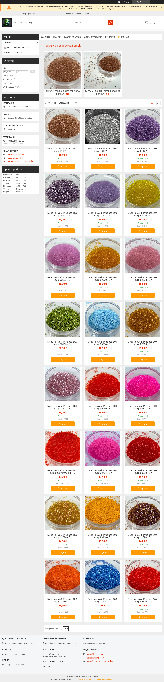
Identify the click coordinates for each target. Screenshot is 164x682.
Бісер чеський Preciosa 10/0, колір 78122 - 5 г (62, 214)
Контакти (110, 37)
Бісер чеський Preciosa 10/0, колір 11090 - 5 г (142, 536)
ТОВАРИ (8, 42)
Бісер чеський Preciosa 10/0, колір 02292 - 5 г (62, 278)
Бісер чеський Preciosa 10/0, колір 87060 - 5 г (142, 343)
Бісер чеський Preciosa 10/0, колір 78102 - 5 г (102, 149)
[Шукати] (110, 22)
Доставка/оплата (93, 37)
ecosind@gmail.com (16, 158)
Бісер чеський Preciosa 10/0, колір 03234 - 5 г (102, 343)
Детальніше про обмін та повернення (59, 643)
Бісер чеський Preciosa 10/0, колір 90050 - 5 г (102, 407)
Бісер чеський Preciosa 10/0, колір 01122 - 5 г (142, 149)
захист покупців (72, 37)
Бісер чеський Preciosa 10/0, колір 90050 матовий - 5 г (62, 471)
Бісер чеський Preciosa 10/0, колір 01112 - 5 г (62, 149)
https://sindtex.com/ (16, 155)
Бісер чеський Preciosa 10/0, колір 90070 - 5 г (142, 471)
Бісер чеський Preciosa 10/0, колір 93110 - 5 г (102, 536)
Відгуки (57, 37)
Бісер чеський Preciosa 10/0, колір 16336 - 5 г (102, 600)
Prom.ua (95, 677)
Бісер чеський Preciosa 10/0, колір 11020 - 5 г (62, 536)
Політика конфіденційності (103, 679)
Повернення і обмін (13, 52)
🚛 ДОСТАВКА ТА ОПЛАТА (16, 48)
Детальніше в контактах (94, 643)
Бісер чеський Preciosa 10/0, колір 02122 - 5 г (102, 214)
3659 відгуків (126, 2)
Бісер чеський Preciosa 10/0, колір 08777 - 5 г (142, 407)
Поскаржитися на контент (82, 679)
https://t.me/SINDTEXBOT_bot (21, 161)
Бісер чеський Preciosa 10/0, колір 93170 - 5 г (142, 600)
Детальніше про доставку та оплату (18, 643)
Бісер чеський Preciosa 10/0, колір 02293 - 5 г (142, 278)
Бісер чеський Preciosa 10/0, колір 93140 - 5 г (62, 600)
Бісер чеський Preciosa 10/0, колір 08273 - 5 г (62, 407)
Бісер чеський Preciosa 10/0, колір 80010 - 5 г (142, 214)
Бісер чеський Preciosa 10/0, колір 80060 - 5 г (102, 278)
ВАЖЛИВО (45, 37)
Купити (64, 166)
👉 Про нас (123, 37)
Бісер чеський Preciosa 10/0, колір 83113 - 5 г (62, 343)
